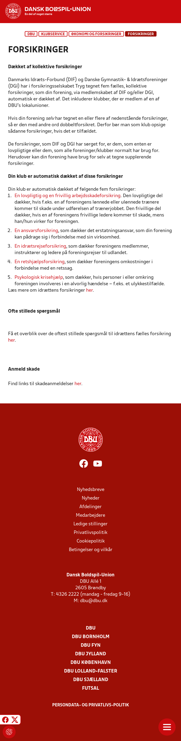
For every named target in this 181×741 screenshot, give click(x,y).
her (89, 290)
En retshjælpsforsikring (40, 262)
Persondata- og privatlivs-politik (90, 705)
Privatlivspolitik (90, 532)
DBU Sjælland (90, 680)
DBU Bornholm (90, 637)
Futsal (90, 688)
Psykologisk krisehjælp (39, 277)
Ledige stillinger (90, 524)
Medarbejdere (90, 515)
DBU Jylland (90, 654)
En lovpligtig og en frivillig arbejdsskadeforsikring (67, 196)
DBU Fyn (91, 645)
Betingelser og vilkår (90, 550)
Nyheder (91, 498)
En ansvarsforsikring (36, 231)
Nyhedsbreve (90, 489)
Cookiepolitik (91, 541)
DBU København (90, 662)
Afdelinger (90, 507)
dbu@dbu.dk (93, 601)
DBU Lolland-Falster (90, 671)
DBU (31, 34)
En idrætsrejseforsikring (40, 246)
